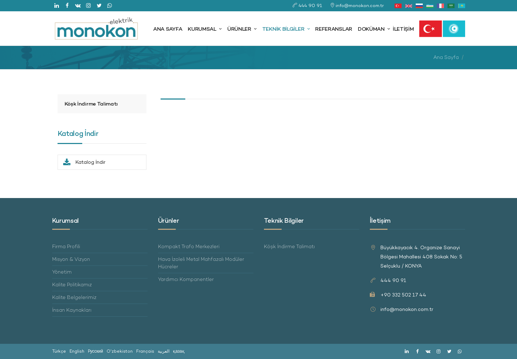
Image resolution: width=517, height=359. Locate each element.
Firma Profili (66, 246)
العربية (163, 351)
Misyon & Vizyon (71, 259)
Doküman (371, 28)
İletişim (403, 28)
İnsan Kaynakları (71, 310)
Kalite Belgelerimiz (74, 297)
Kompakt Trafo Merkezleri (189, 246)
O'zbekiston (120, 351)
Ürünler (239, 28)
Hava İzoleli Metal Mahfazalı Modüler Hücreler (201, 263)
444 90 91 (310, 5)
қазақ (179, 351)
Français (145, 351)
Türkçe (59, 351)
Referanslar (333, 28)
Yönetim (62, 272)
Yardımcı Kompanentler (186, 279)
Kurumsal (202, 28)
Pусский (95, 351)
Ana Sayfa (167, 28)
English (77, 351)
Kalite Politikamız (72, 284)
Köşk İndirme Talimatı (91, 103)
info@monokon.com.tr (360, 5)
